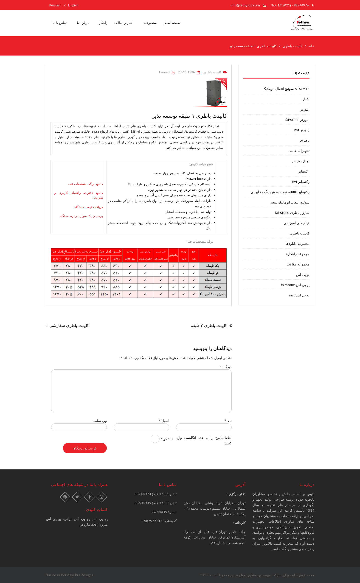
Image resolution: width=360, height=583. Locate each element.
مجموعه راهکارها (297, 253)
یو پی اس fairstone (295, 284)
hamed (164, 72)
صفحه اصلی (172, 22)
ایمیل (164, 420)
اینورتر (304, 109)
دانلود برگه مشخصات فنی (85, 183)
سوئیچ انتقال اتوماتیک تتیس (289, 202)
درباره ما (83, 22)
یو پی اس (302, 274)
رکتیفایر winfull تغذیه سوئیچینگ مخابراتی (279, 192)
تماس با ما (60, 22)
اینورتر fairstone (297, 119)
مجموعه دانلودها (297, 243)
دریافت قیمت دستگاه (88, 207)
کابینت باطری (212, 72)
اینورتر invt (301, 130)
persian (54, 5)
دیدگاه (226, 366)
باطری (304, 140)
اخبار (306, 99)
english (73, 5)
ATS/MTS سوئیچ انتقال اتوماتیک (286, 88)
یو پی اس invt (299, 295)
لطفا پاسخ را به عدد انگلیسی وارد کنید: (204, 440)
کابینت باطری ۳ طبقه (209, 325)
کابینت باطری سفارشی (69, 325)
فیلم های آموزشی (296, 222)
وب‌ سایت (100, 420)
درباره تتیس (300, 161)
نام (228, 420)
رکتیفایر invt (300, 181)
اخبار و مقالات (123, 22)
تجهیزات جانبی (298, 150)
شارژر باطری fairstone (292, 212)
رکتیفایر (303, 171)
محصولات (150, 22)
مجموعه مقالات (298, 264)
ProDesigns (84, 575)
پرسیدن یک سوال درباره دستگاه (81, 216)
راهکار (103, 22)
